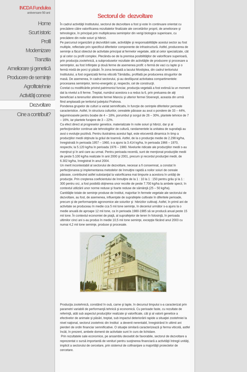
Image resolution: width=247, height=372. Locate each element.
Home (44, 23)
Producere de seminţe (28, 77)
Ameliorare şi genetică (29, 68)
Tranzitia (42, 59)
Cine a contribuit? (33, 114)
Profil (45, 41)
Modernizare (38, 50)
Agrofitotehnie (37, 86)
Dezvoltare (39, 105)
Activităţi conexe (35, 95)
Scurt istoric (39, 32)
